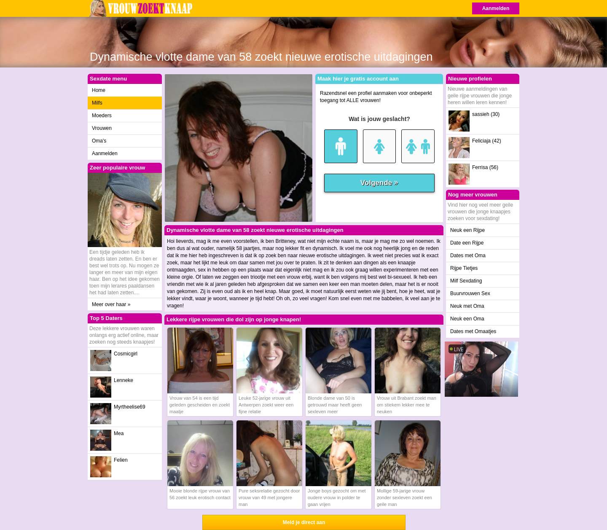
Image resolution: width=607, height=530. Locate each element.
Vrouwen (102, 128)
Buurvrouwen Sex (470, 293)
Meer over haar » (111, 304)
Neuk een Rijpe (467, 230)
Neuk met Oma (467, 306)
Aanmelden (496, 8)
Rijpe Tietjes (464, 268)
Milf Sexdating (466, 281)
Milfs (97, 103)
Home (98, 90)
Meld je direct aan (304, 522)
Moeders (102, 115)
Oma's (99, 141)
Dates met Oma (468, 255)
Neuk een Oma (467, 319)
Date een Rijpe (466, 243)
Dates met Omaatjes (473, 331)
